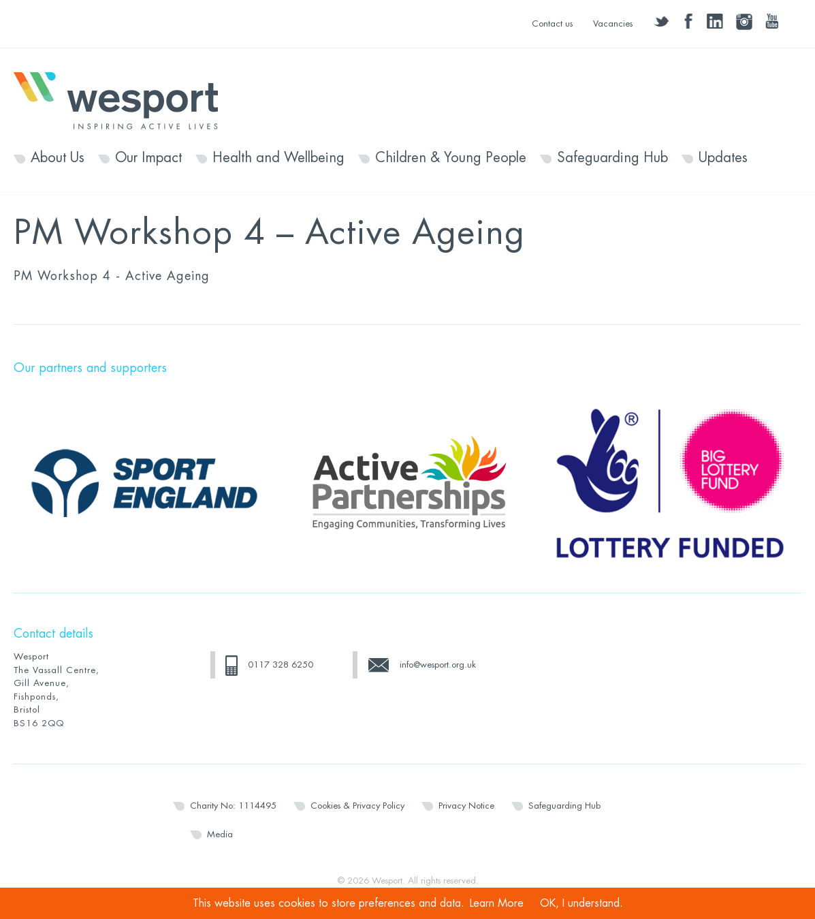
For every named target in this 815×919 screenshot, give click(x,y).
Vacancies (613, 23)
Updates (723, 158)
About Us (57, 158)
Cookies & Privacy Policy (357, 805)
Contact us (552, 23)
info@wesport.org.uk (438, 664)
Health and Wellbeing (278, 158)
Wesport (122, 99)
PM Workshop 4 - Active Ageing (112, 276)
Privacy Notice (466, 805)
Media (220, 834)
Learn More (497, 903)
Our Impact (148, 158)
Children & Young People (450, 158)
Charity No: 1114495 (233, 805)
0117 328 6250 (280, 664)
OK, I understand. (581, 903)
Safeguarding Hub (612, 158)
